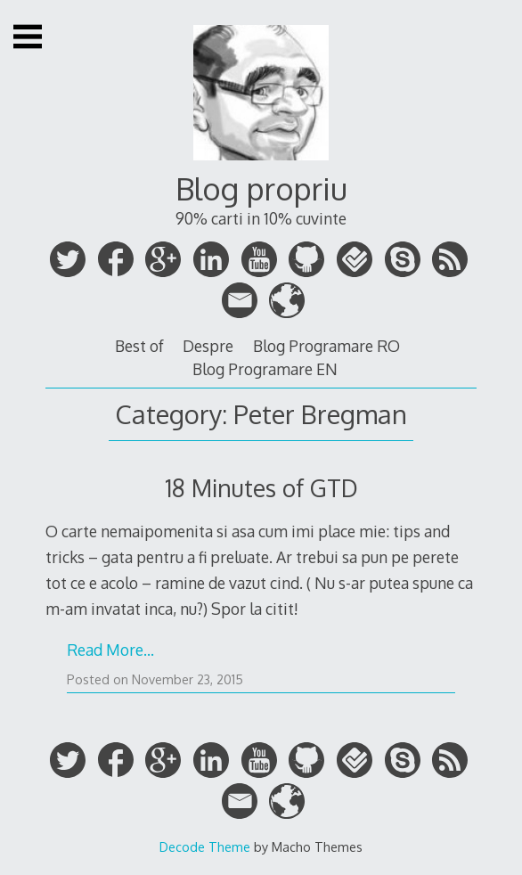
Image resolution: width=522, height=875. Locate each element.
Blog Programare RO (326, 346)
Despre (208, 346)
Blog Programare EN (265, 369)
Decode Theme (204, 846)
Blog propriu (261, 188)
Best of (139, 346)
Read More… (110, 649)
